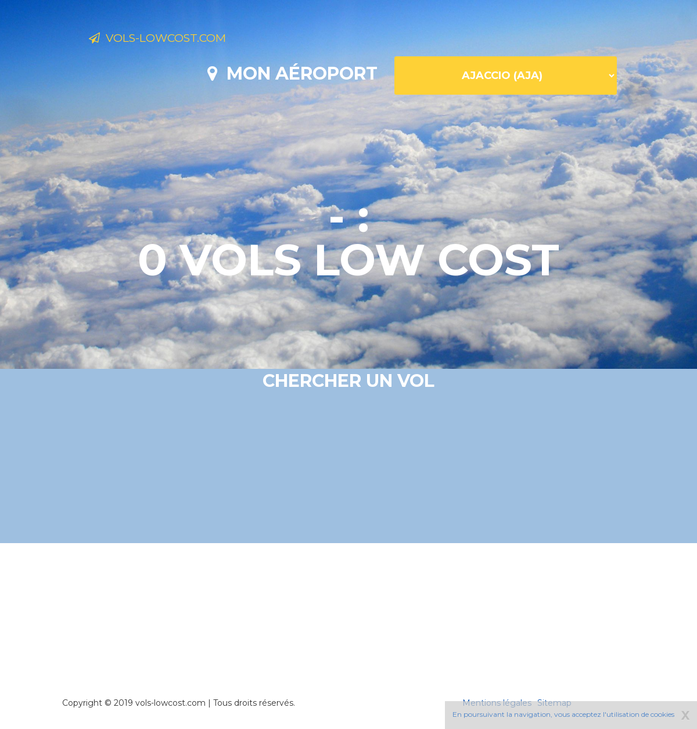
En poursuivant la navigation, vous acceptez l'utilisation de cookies (563, 714)
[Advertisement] (348, 604)
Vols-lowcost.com (181, 39)
